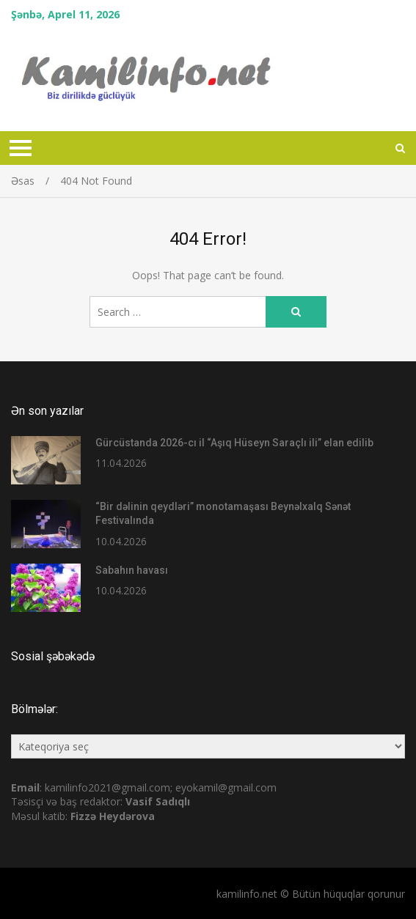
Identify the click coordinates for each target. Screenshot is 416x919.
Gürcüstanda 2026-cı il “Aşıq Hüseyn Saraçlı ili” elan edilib (234, 443)
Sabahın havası (131, 570)
